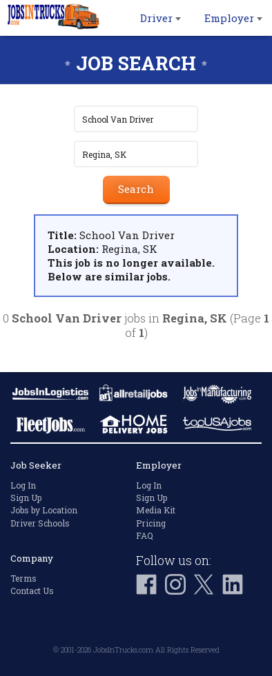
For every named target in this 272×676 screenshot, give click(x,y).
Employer (233, 18)
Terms (23, 578)
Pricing (151, 523)
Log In (23, 485)
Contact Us (32, 590)
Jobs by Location (43, 509)
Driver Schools (40, 523)
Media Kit (155, 509)
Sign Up (25, 497)
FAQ (144, 535)
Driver (160, 18)
